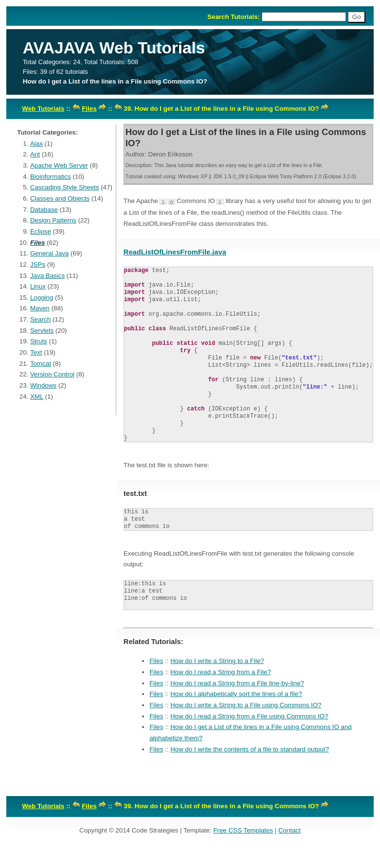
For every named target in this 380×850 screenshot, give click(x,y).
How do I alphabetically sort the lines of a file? (236, 693)
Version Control (52, 374)
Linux (38, 286)
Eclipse (40, 231)
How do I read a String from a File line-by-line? (237, 683)
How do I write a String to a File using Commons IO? (245, 705)
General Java (49, 253)
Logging (41, 297)
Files (89, 108)
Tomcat (40, 363)
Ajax (36, 143)
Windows (43, 385)
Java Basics (47, 275)
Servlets (42, 330)
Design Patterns (53, 220)
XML (36, 396)
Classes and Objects (60, 198)
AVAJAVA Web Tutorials (114, 48)
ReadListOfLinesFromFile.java (175, 252)
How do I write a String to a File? (217, 660)
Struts (38, 341)
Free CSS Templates (243, 830)
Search (40, 319)
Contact (289, 830)
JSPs (37, 264)
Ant (35, 154)
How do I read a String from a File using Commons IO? (249, 716)
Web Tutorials (43, 108)
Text (36, 352)
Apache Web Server (59, 165)
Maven (40, 308)
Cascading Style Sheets (64, 187)
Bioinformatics (50, 176)
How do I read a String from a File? (220, 672)
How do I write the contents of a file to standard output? (249, 749)
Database (44, 209)
